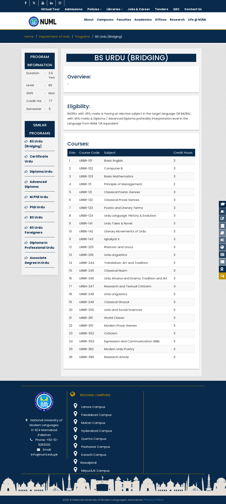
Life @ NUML (197, 20)
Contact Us (193, 9)
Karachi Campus (88, 454)
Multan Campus (87, 423)
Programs (82, 36)
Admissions (73, 9)
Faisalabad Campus (91, 415)
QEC (176, 9)
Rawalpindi (83, 462)
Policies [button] (94, 9)
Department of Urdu (54, 36)
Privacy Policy (154, 499)
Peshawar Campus (90, 447)
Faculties (124, 20)
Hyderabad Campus (91, 431)
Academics (143, 20)
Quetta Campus (88, 439)
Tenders (161, 9)
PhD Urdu (35, 207)
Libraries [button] (115, 9)
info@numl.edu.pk (44, 454)
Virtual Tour (50, 9)
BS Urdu (34, 217)
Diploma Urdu (38, 171)
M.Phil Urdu (36, 197)
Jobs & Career (139, 9)
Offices (161, 20)
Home (29, 36)
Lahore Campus (87, 407)
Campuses (105, 20)
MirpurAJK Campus (90, 470)
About (89, 20)
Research (177, 20)
